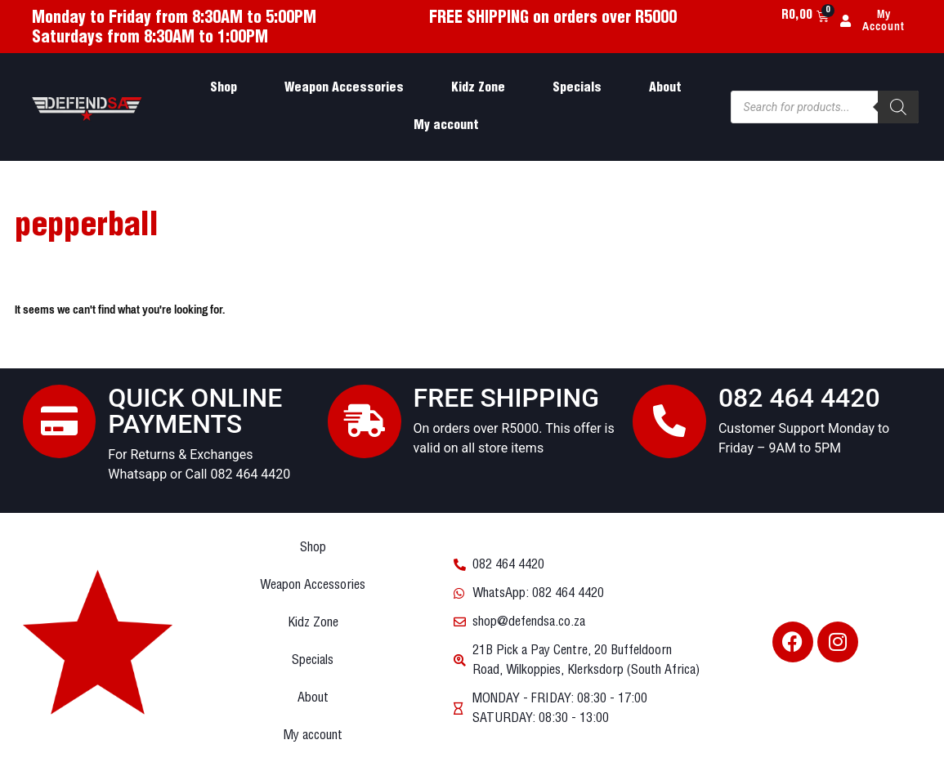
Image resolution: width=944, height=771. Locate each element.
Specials (577, 88)
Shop (223, 88)
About (665, 88)
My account (446, 125)
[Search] (898, 107)
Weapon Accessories (344, 88)
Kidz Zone (478, 88)
